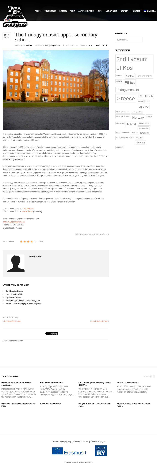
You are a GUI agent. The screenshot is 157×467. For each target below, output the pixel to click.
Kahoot (140, 101)
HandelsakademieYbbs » (99, 321)
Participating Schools (52, 45)
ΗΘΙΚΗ (99, 11)
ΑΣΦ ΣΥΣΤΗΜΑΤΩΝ (86, 11)
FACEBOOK (28, 209)
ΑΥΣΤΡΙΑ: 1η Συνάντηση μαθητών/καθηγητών (23, 301)
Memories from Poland (50, 403)
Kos (146, 101)
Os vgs (149, 116)
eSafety (119, 81)
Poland (131, 124)
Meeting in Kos (137, 112)
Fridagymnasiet (127, 90)
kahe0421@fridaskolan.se (14, 222)
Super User (27, 45)
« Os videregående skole (12, 321)
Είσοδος (136, 11)
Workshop (119, 147)
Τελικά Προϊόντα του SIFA (51, 383)
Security (144, 133)
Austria (130, 76)
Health (149, 96)
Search (85, 442)
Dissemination (144, 76)
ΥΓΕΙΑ (72, 11)
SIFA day (139, 138)
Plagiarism (120, 123)
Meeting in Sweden (122, 116)
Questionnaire (143, 128)
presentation (144, 123)
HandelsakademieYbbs (14, 294)
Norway (138, 117)
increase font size (92, 45)
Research (125, 132)
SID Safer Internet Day (124, 138)
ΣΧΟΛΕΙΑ (124, 11)
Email (105, 45)
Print (98, 45)
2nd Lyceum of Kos (132, 63)
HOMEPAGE (27, 212)
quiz (117, 132)
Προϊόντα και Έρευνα (13, 297)
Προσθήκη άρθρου (98, 442)
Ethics (130, 83)
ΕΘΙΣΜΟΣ (63, 11)
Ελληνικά (150, 11)
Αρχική (38, 11)
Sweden (140, 142)
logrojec (143, 106)
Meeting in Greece (122, 112)
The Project (50, 11)
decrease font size (89, 45)
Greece (125, 98)
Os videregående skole (14, 291)
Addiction (119, 75)
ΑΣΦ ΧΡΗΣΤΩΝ (111, 11)
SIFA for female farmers (128, 383)
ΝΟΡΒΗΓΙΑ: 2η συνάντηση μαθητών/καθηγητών (23, 304)
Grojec (140, 95)
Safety (134, 133)
